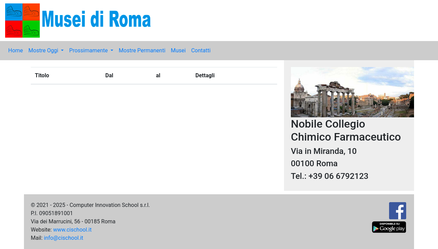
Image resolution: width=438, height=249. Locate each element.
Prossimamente (89, 50)
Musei (178, 50)
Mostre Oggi (44, 50)
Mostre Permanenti (142, 50)
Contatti (201, 50)
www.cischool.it (72, 229)
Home (15, 50)
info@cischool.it (63, 238)
